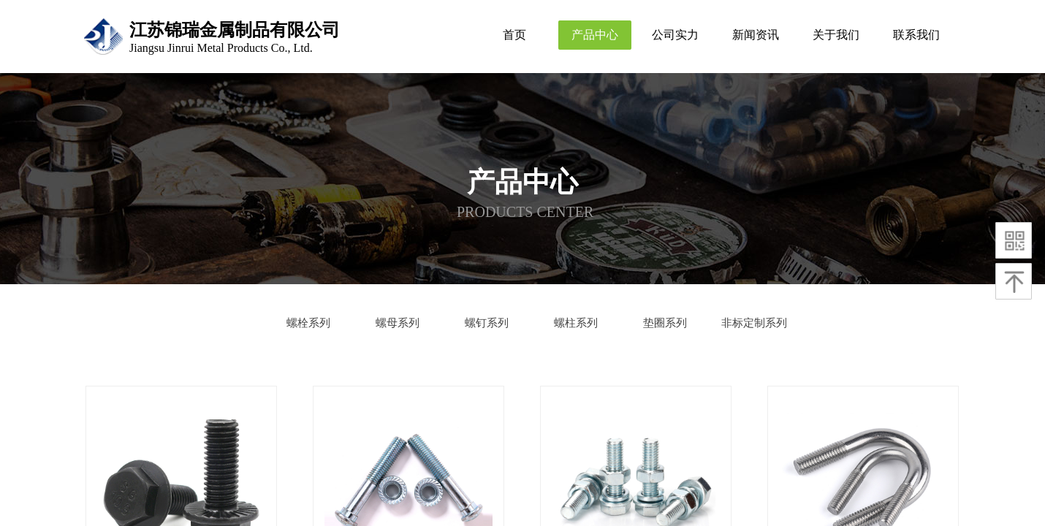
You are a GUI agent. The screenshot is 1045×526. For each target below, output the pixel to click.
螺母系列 (397, 323)
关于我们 (836, 34)
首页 (514, 34)
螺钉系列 (487, 323)
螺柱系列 (576, 323)
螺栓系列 (308, 323)
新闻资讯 (755, 34)
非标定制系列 (754, 323)
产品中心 (594, 34)
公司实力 (675, 34)
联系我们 (916, 34)
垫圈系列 (665, 323)
